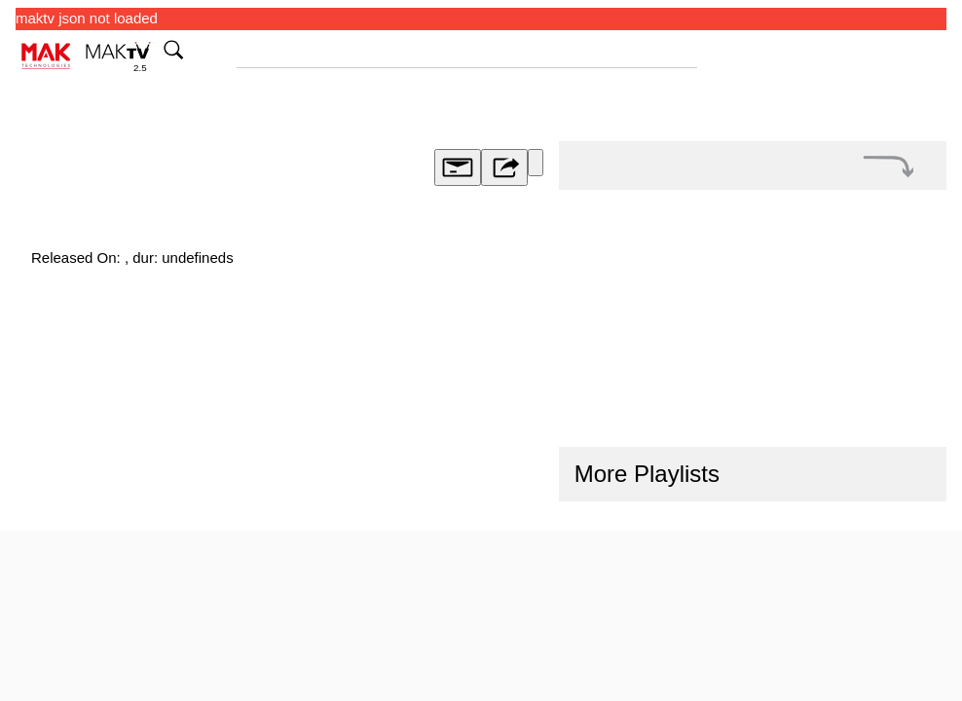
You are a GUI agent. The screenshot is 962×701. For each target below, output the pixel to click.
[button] (889, 165)
